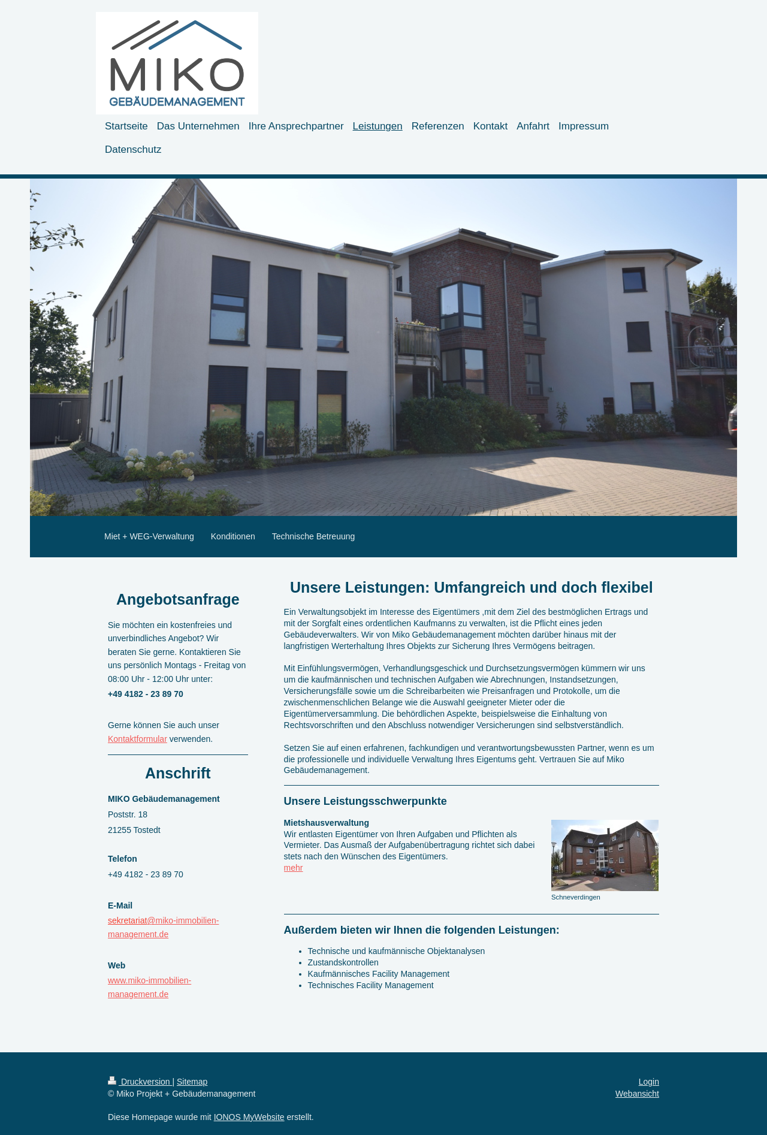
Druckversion (140, 1081)
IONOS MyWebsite (249, 1117)
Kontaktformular (137, 739)
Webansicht (637, 1093)
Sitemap (192, 1081)
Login (649, 1081)
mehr (293, 868)
